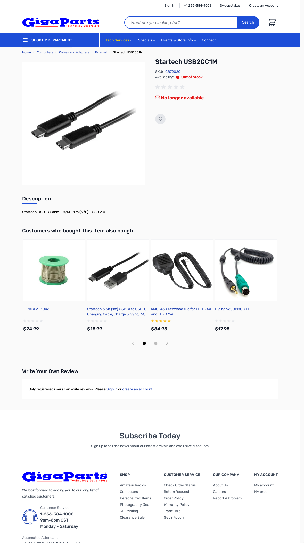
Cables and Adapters (74, 52)
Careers (219, 492)
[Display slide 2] (155, 343)
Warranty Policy (177, 504)
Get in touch (174, 517)
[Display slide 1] (144, 343)
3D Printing (129, 511)
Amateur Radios (133, 485)
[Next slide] (167, 343)
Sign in (111, 389)
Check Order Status (180, 485)
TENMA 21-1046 (36, 309)
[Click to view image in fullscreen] (83, 123)
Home (26, 52)
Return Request (176, 492)
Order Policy (174, 498)
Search (248, 22)
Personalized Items (135, 498)
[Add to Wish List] (160, 119)
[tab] (36, 200)
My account (264, 485)
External (101, 52)
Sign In (170, 5)
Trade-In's (172, 511)
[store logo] (61, 22)
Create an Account (263, 5)
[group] (170, 87)
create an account (137, 389)
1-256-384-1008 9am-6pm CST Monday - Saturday (59, 520)
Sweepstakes (230, 5)
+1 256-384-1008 (197, 5)
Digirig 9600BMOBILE (232, 309)
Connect (209, 40)
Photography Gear (135, 504)
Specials (145, 40)
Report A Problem (227, 498)
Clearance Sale (132, 517)
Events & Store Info (177, 40)
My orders (262, 492)
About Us (220, 485)
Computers (45, 52)
